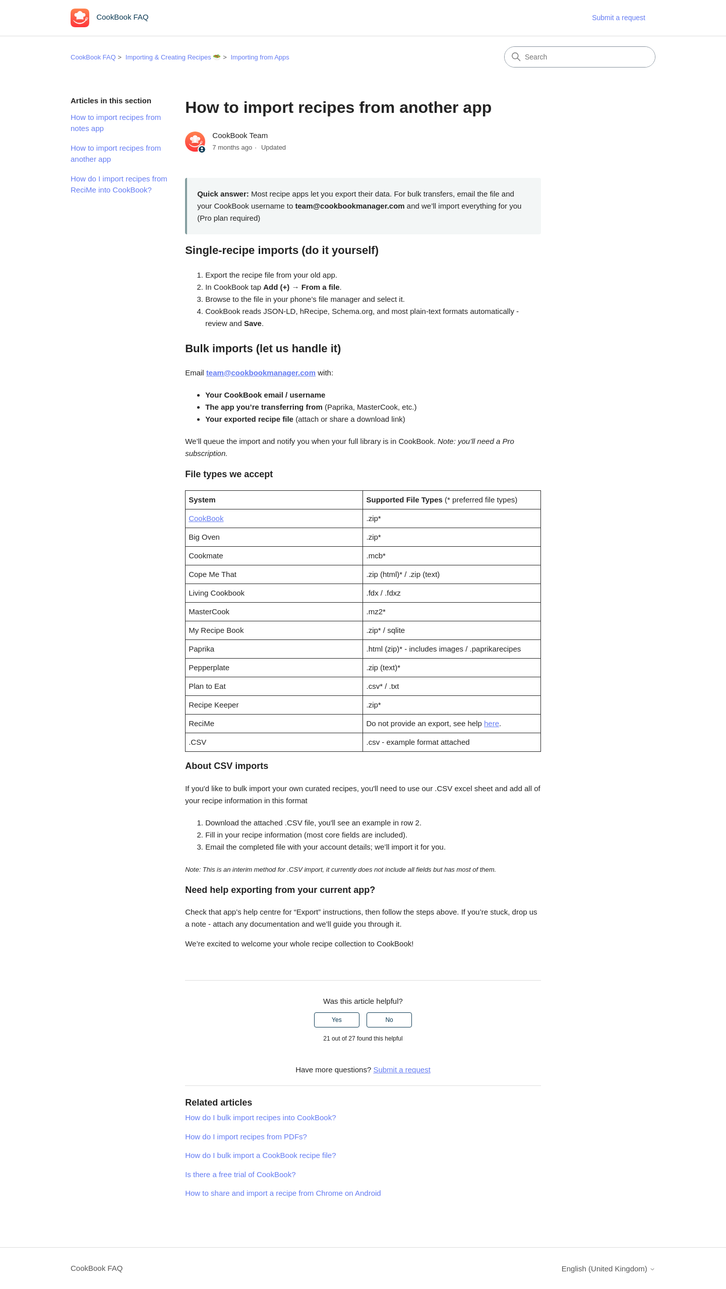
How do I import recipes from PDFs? (246, 1136)
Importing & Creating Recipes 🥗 (173, 57)
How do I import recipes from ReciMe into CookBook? (119, 184)
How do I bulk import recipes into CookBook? (260, 1117)
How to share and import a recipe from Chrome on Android (283, 1193)
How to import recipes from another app (116, 154)
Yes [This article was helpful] (337, 1019)
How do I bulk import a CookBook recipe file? (260, 1155)
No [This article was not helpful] (389, 1019)
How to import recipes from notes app (116, 123)
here (491, 723)
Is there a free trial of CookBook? (240, 1174)
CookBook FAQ (93, 57)
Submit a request (618, 18)
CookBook (206, 518)
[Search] (580, 57)
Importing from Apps (259, 57)
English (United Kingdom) (608, 1268)
